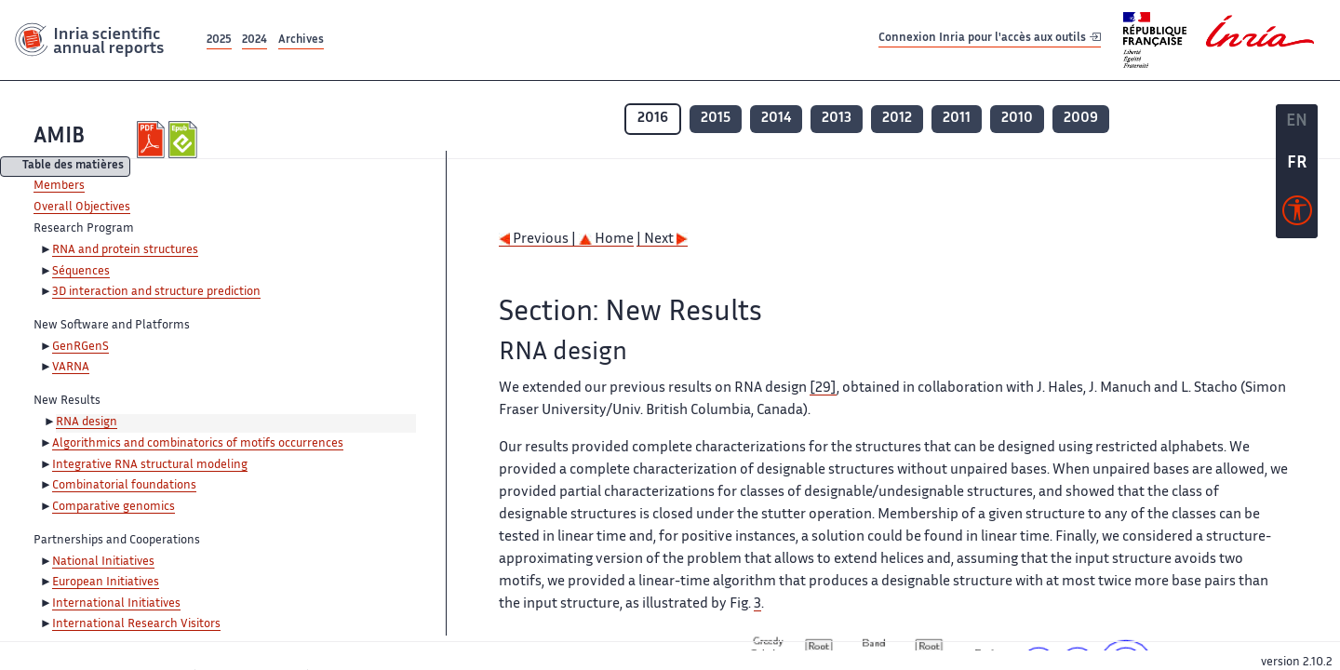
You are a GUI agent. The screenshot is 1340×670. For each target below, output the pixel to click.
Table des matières (73, 167)
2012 (897, 119)
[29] (823, 388)
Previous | (539, 240)
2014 (776, 119)
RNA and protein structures (125, 250)
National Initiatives (103, 562)
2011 (957, 119)
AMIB (59, 137)
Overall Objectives (82, 207)
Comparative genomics (113, 507)
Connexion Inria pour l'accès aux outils (989, 39)
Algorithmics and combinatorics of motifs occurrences (197, 443)
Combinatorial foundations (124, 485)
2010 (1017, 119)
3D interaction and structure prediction (156, 292)
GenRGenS (80, 347)
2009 (1081, 119)
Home (606, 240)
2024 (254, 40)
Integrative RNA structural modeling (150, 465)
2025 (219, 40)
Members (59, 186)
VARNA (70, 367)
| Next (662, 240)
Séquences (81, 271)
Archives (301, 40)
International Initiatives (116, 604)
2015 (715, 119)
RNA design (86, 422)
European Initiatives (105, 582)
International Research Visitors (136, 624)
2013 (836, 119)
